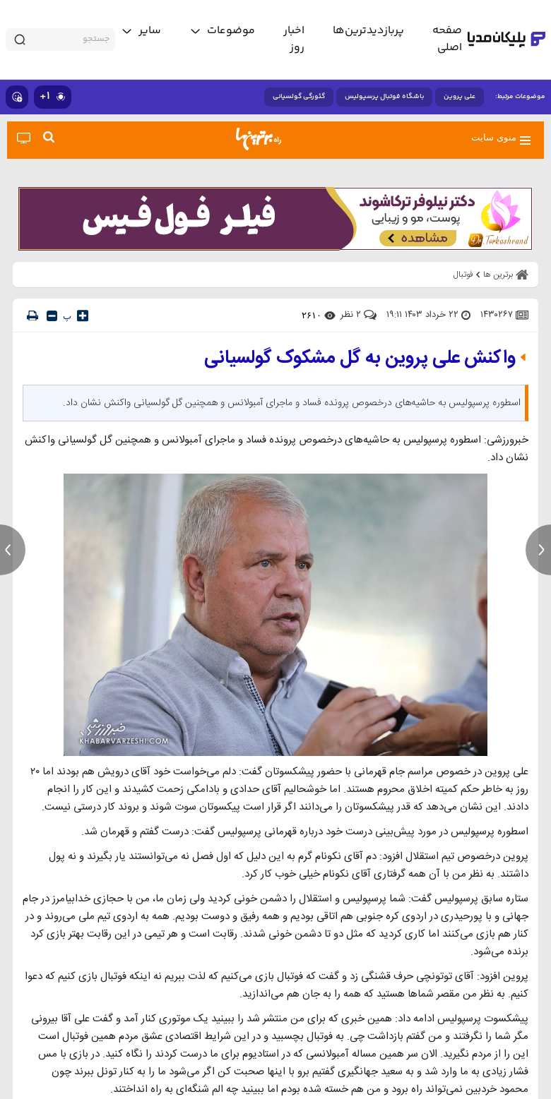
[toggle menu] (222, 31)
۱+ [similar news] (53, 96)
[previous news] (12, 550)
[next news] (538, 550)
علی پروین (459, 96)
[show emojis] (17, 97)
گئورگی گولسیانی (299, 96)
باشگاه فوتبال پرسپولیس (384, 96)
